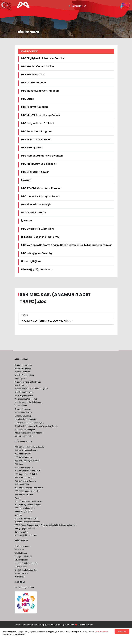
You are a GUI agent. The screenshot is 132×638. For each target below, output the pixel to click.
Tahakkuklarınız (21, 553)
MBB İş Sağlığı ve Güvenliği (36, 253)
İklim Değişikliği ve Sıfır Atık (37, 269)
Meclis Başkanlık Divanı (24, 396)
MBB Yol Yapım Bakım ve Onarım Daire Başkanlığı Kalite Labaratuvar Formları (66, 245)
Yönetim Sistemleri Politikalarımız (28, 402)
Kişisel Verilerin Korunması (25, 419)
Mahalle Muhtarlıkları (23, 413)
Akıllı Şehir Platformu (23, 556)
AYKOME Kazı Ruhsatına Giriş (26, 570)
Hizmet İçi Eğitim (31, 261)
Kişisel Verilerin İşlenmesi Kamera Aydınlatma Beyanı (36, 426)
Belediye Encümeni (22, 372)
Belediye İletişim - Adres (24, 588)
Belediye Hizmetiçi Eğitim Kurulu (28, 382)
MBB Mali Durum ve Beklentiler (38, 164)
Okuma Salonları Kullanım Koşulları (29, 433)
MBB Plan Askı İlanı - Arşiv (36, 204)
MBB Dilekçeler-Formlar (35, 172)
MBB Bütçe (27, 99)
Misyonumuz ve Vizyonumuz (26, 399)
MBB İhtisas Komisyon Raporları (40, 90)
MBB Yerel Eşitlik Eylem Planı (37, 228)
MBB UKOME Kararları (33, 82)
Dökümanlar (19, 577)
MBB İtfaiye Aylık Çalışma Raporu (40, 196)
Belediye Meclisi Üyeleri (24, 392)
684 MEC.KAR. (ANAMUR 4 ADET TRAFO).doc (47, 321)
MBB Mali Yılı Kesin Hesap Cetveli (40, 115)
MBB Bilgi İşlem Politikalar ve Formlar (42, 58)
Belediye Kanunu (21, 385)
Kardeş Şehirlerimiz (22, 409)
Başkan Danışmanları (23, 368)
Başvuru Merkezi (21, 573)
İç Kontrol (27, 220)
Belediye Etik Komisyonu (24, 375)
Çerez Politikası (101, 631)
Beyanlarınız (20, 550)
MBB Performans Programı (36, 131)
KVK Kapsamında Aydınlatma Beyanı (29, 423)
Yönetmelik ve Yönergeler (25, 429)
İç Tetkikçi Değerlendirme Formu (40, 237)
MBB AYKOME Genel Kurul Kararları (41, 188)
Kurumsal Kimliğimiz (23, 416)
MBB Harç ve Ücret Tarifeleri (37, 123)
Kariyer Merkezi (21, 567)
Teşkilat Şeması (21, 379)
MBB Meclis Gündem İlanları (37, 66)
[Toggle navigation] (126, 6)
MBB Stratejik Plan (31, 147)
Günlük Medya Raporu (34, 212)
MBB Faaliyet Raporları (34, 107)
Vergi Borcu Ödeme (22, 546)
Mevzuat (26, 180)
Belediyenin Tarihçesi (23, 365)
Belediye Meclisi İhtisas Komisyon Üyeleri (31, 389)
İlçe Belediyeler (21, 406)
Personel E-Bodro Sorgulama (26, 563)
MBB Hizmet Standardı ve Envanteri (42, 155)
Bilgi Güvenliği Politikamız (25, 436)
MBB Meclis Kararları (33, 74)
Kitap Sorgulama (21, 560)
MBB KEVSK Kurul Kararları (36, 139)
